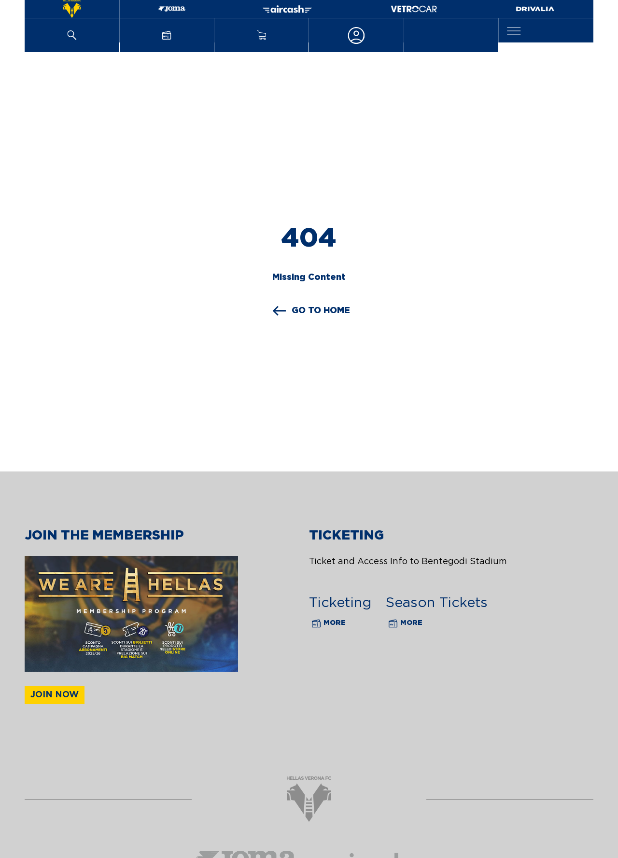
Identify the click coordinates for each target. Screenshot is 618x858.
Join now (54, 695)
